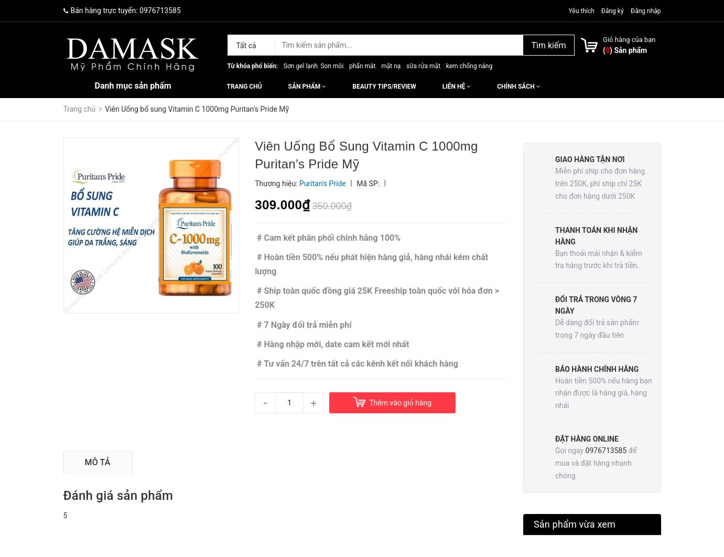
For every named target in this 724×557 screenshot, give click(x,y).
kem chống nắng (469, 66)
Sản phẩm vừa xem (574, 524)
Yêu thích (582, 11)
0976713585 (160, 10)
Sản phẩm (307, 86)
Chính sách (518, 86)
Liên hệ (456, 86)
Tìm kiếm (548, 45)
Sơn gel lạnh (301, 66)
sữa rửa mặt (423, 66)
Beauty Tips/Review (384, 86)
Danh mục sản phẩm (133, 86)
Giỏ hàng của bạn (629, 40)
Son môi (331, 66)
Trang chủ (244, 86)
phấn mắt (362, 66)
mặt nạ (391, 66)
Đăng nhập (646, 11)
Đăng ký (612, 11)
